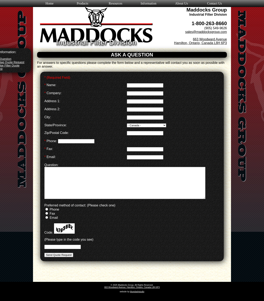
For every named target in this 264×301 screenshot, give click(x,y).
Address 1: (52, 101)
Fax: (48, 149)
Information (148, 3)
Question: (51, 165)
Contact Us (214, 3)
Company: (53, 93)
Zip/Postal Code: (56, 133)
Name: (50, 85)
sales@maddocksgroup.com (206, 32)
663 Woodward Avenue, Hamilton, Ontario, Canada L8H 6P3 (132, 293)
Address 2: (52, 109)
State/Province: (55, 125)
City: (47, 117)
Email (51, 224)
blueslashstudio (137, 298)
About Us (181, 3)
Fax (50, 219)
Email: (50, 157)
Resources (115, 3)
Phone (52, 215)
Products (82, 3)
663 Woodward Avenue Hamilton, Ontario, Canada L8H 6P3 (200, 41)
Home (49, 3)
